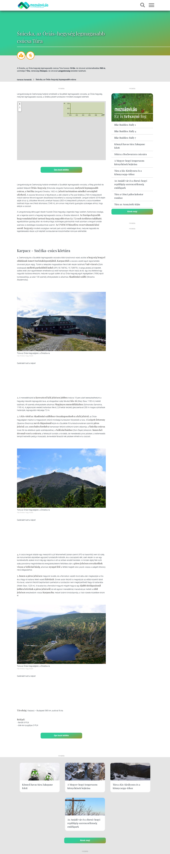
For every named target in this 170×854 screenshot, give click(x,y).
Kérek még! (132, 211)
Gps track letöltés (61, 169)
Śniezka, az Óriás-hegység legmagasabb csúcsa (56, 79)
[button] (19, 109)
